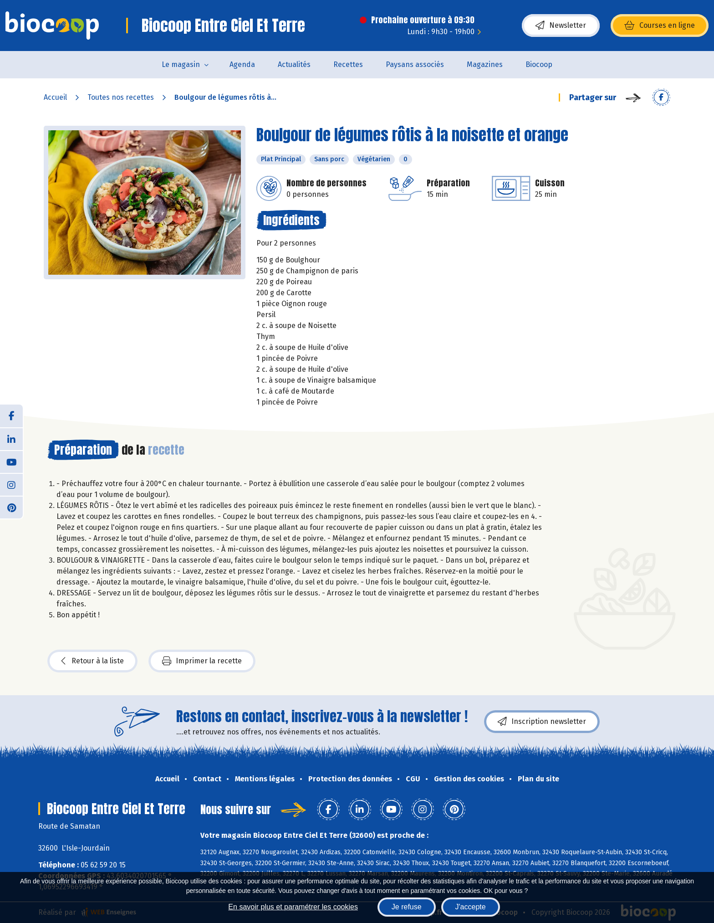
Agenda (242, 64)
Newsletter (561, 25)
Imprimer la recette (202, 661)
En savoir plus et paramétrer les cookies (293, 907)
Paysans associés (415, 64)
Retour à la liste (92, 661)
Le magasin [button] (181, 64)
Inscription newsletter (542, 721)
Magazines (485, 64)
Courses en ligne (659, 25)
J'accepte (470, 907)
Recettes (348, 64)
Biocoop (538, 64)
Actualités (294, 64)
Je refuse (407, 907)
